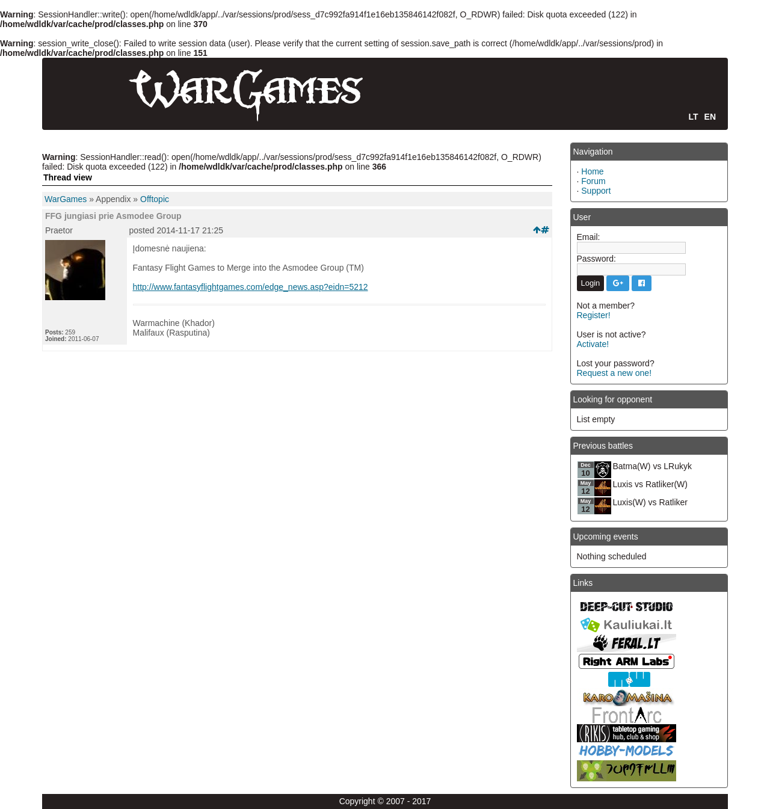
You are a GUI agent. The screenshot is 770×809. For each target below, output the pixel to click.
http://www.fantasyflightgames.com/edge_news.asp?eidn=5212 (250, 287)
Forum (593, 181)
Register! (594, 315)
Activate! (593, 344)
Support (596, 190)
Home (592, 171)
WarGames (66, 199)
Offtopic (154, 199)
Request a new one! (614, 373)
